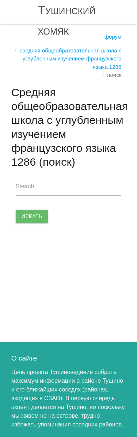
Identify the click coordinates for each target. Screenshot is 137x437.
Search (25, 186)
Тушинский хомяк (66, 20)
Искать (32, 216)
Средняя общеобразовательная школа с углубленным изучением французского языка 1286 (71, 58)
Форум (113, 37)
